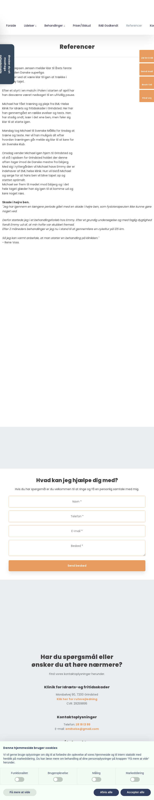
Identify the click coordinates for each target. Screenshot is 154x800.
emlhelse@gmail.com (82, 729)
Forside (11, 26)
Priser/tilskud (82, 26)
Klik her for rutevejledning (77, 699)
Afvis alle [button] (106, 792)
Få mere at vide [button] (20, 792)
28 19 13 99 (82, 724)
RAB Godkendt (108, 26)
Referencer (134, 26)
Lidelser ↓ (30, 26)
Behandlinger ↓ (55, 26)
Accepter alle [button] (135, 792)
